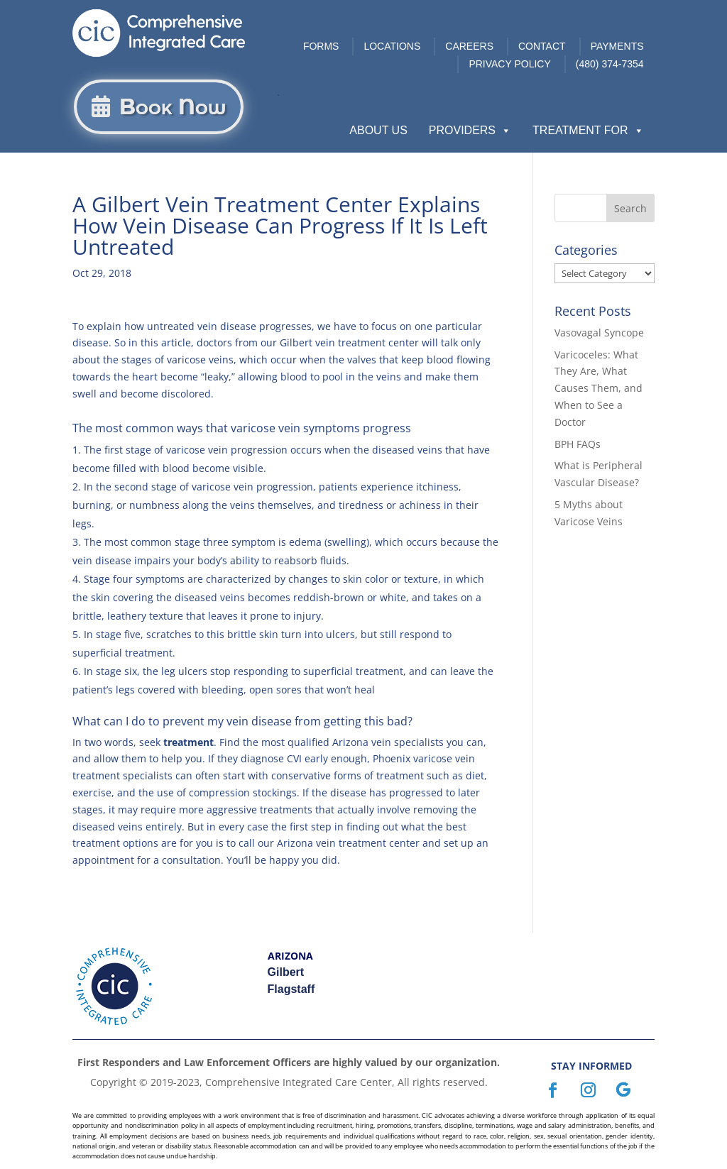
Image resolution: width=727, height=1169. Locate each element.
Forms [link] (321, 46)
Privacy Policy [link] (509, 64)
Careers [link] (469, 46)
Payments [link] (617, 46)
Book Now (172, 107)
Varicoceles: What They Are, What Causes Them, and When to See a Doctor (598, 388)
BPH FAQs (577, 444)
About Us (378, 130)
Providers (470, 130)
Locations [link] (392, 46)
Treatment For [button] (588, 130)
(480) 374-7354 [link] (610, 64)
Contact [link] (542, 46)
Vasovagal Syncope (599, 332)
